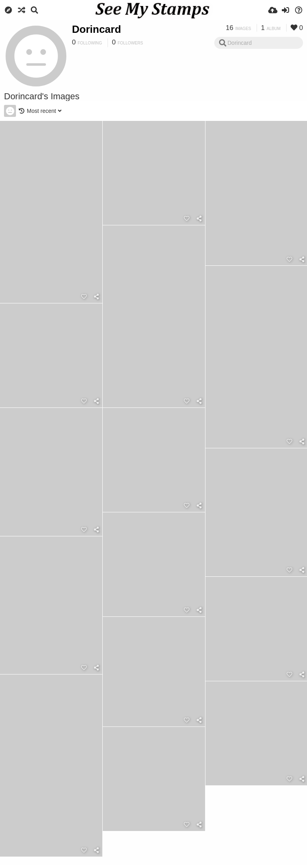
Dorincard (96, 29)
